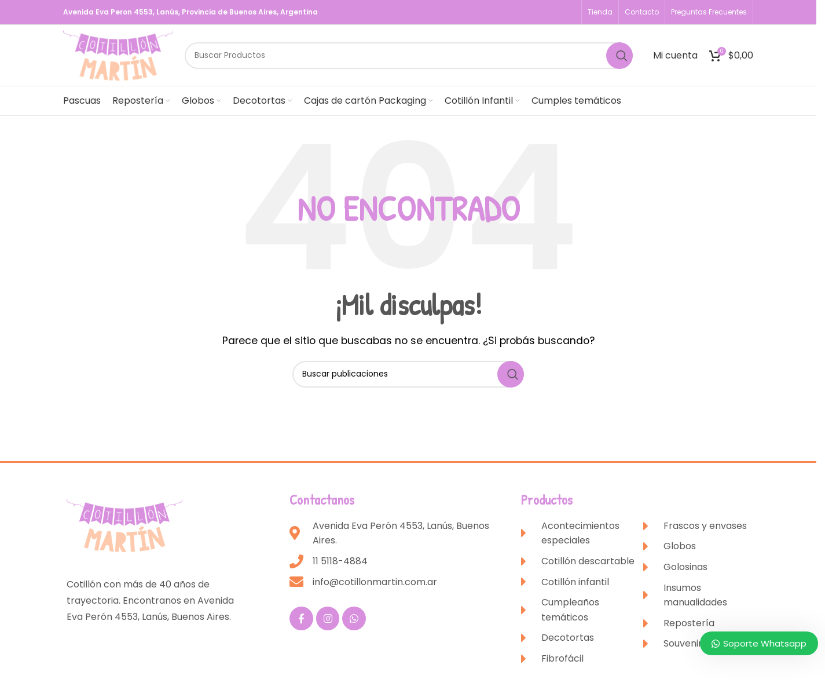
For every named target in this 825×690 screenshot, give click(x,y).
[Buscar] (409, 55)
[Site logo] (118, 54)
